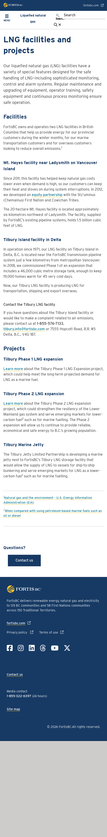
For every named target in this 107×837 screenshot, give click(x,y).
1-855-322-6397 (19, 696)
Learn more (13, 369)
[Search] (83, 15)
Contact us (24, 560)
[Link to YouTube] (55, 648)
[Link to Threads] (43, 648)
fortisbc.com (91, 5)
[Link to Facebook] (10, 648)
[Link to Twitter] (67, 648)
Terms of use (48, 632)
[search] (58, 17)
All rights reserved (85, 727)
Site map (13, 709)
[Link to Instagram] (21, 648)
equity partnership (47, 195)
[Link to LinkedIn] (32, 648)
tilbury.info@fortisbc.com (24, 329)
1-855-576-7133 (50, 323)
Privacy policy (17, 632)
